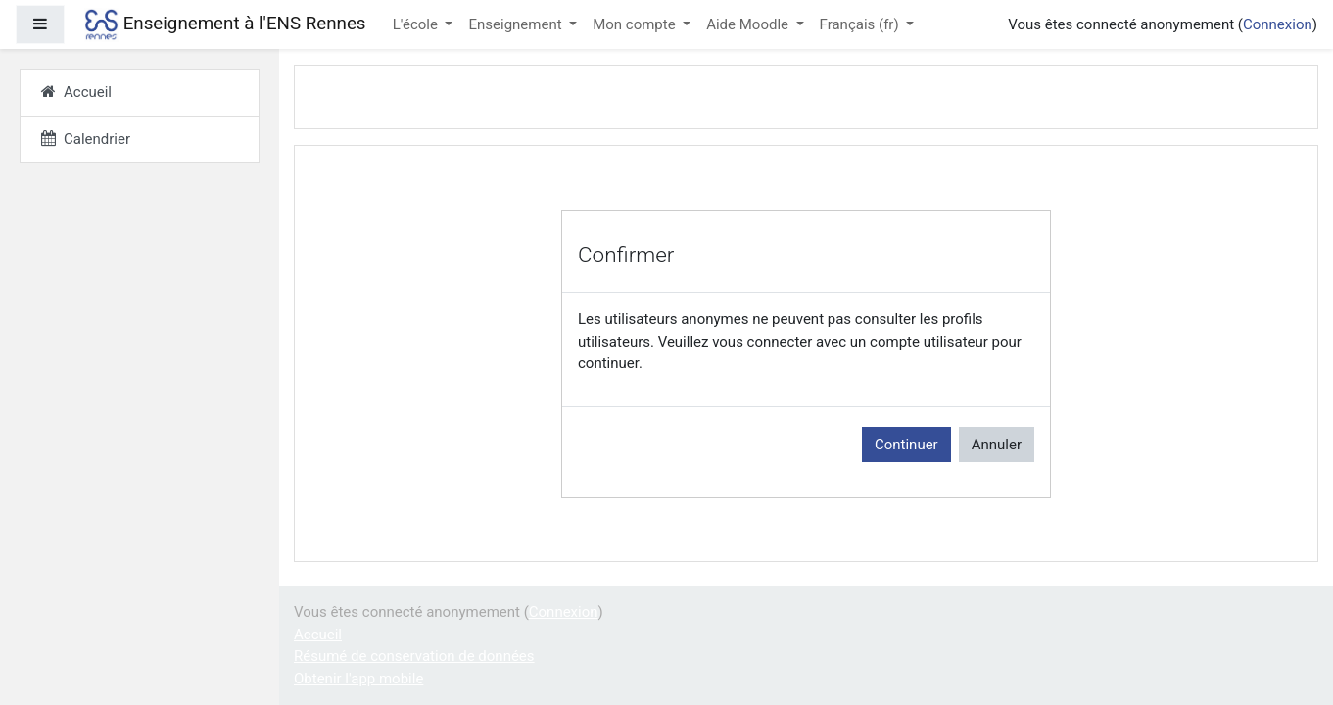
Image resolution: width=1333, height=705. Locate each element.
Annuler (997, 444)
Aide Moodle (749, 24)
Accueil (318, 634)
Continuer (906, 444)
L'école (417, 24)
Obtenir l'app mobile (358, 678)
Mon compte (636, 24)
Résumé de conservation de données (414, 656)
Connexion (1277, 24)
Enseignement (516, 24)
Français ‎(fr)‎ (861, 24)
